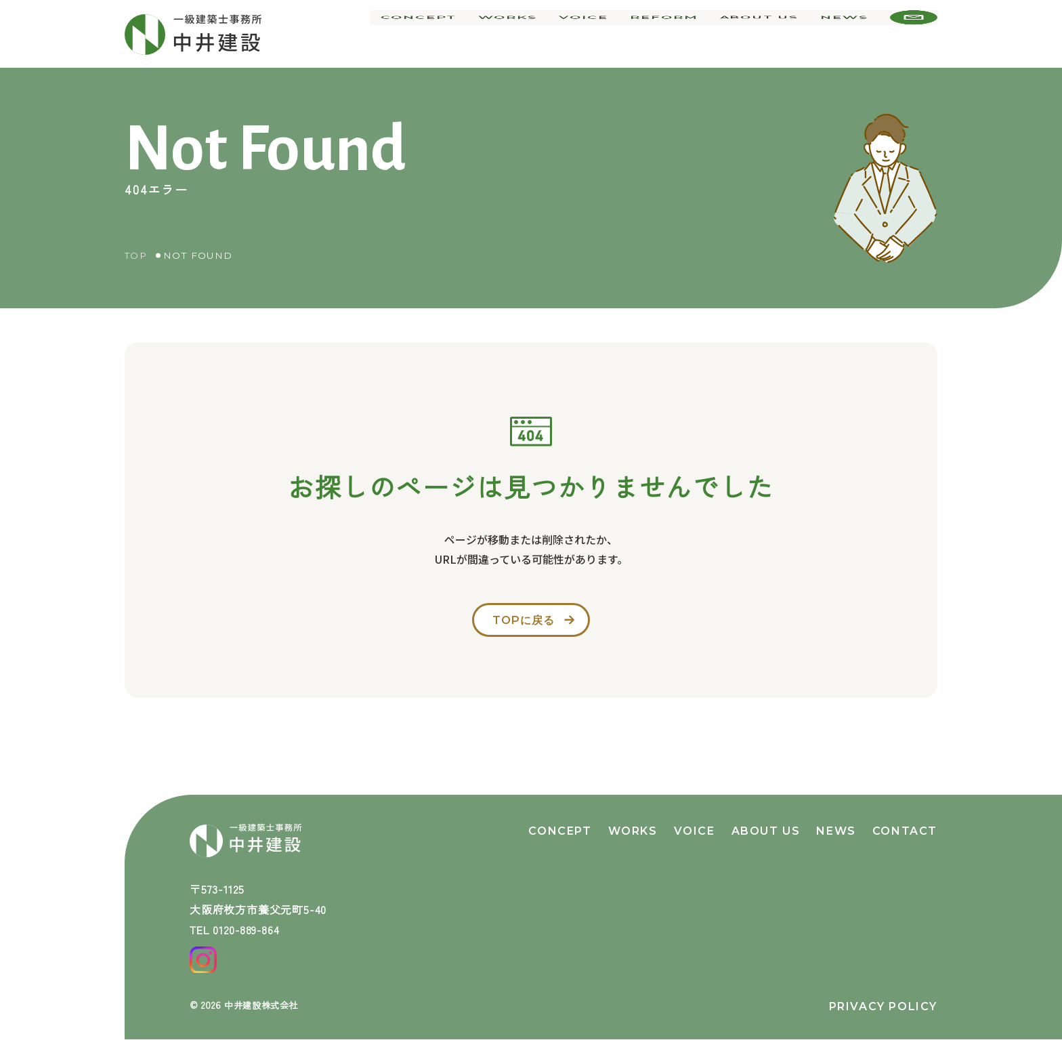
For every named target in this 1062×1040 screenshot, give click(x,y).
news (845, 33)
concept (434, 33)
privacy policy (883, 1006)
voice (593, 33)
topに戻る (521, 623)
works (520, 33)
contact (904, 822)
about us (761, 33)
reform (669, 33)
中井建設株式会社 (264, 1005)
